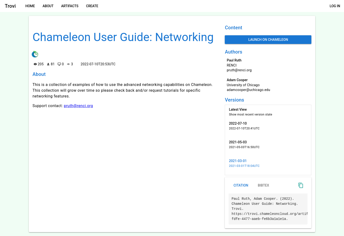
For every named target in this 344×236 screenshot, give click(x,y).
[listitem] (268, 112)
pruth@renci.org (78, 105)
